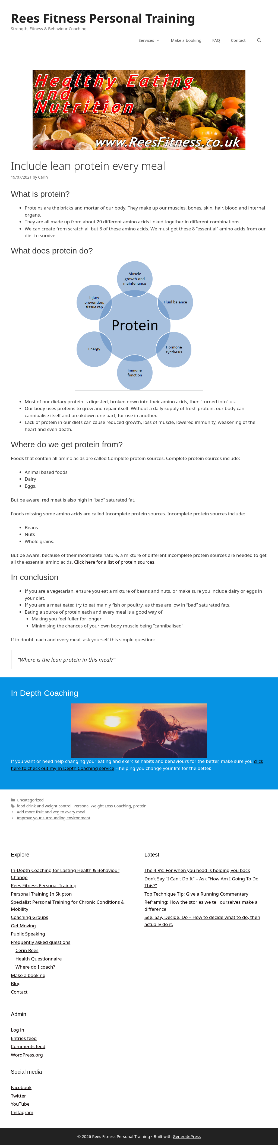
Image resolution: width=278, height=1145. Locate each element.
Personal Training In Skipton (41, 894)
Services (151, 40)
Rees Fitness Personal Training (103, 18)
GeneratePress (187, 1136)
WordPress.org (27, 1055)
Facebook (21, 1087)
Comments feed (28, 1046)
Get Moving (23, 925)
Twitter (18, 1096)
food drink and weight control (44, 805)
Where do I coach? (35, 967)
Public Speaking (28, 934)
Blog (16, 983)
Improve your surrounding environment (53, 817)
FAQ (216, 40)
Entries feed (24, 1038)
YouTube (20, 1104)
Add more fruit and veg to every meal (51, 811)
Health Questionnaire (38, 959)
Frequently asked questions (40, 942)
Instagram (22, 1112)
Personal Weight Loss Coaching (102, 805)
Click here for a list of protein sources (114, 562)
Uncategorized (30, 800)
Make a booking (186, 40)
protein (140, 805)
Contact (238, 40)
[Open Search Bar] (259, 40)
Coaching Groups (29, 917)
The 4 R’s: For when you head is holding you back (197, 870)
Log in (17, 1030)
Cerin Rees (27, 950)
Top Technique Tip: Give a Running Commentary (196, 894)
